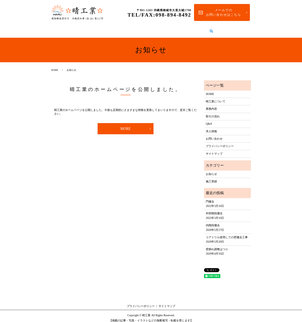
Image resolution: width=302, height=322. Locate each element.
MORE (125, 125)
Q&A (196, 29)
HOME (78, 29)
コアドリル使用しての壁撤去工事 (227, 233)
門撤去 (210, 197)
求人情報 (215, 29)
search (229, 29)
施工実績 (152, 29)
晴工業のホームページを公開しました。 (125, 85)
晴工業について (104, 29)
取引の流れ (176, 29)
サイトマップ (214, 149)
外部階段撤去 (214, 209)
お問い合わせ (214, 134)
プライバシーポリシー (220, 142)
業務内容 (131, 29)
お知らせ (211, 170)
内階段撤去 (213, 221)
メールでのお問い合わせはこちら (223, 12)
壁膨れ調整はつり (217, 245)
